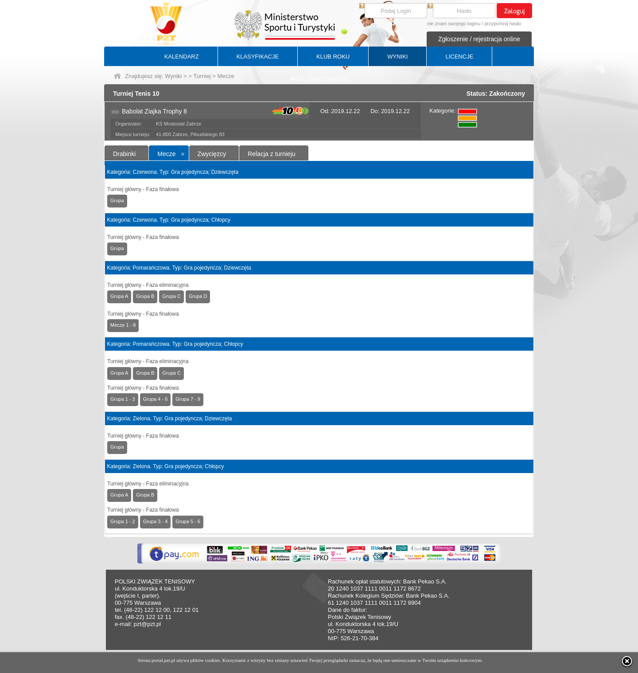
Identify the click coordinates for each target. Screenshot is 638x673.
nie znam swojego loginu (453, 23)
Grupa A (119, 296)
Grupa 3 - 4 (155, 521)
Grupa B (145, 296)
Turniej (201, 76)
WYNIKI (397, 56)
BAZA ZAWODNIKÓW (319, 79)
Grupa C (171, 296)
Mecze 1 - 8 (123, 325)
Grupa (117, 200)
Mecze (166, 153)
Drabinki (124, 153)
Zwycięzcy (212, 153)
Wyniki (173, 76)
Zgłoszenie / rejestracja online (479, 39)
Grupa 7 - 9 (187, 399)
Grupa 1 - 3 (122, 399)
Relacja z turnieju (271, 153)
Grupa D (198, 296)
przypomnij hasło (502, 23)
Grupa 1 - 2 (122, 521)
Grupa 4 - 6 (155, 399)
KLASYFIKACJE (258, 56)
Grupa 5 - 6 (187, 521)
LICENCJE (459, 56)
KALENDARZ (181, 56)
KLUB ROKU (333, 56)
